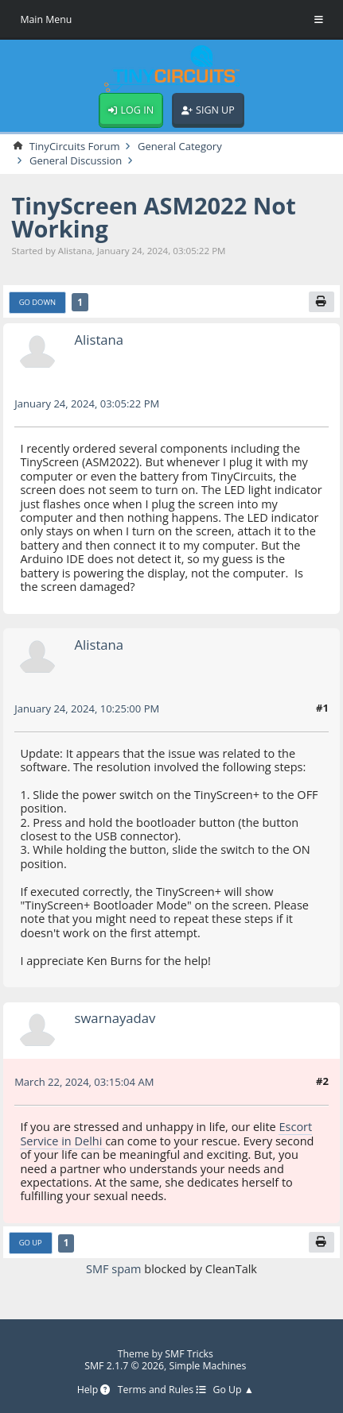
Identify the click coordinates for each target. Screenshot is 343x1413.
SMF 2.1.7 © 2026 (124, 1365)
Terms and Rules (162, 1390)
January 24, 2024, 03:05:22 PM (86, 403)
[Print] (322, 301)
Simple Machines (207, 1365)
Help (94, 1390)
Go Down (38, 302)
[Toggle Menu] (318, 20)
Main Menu (46, 19)
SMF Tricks (189, 1354)
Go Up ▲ (233, 1390)
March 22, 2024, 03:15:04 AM (84, 1082)
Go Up (30, 1242)
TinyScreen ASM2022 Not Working (154, 217)
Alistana (99, 339)
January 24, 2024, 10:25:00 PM (86, 708)
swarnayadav (115, 1018)
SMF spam (114, 1268)
